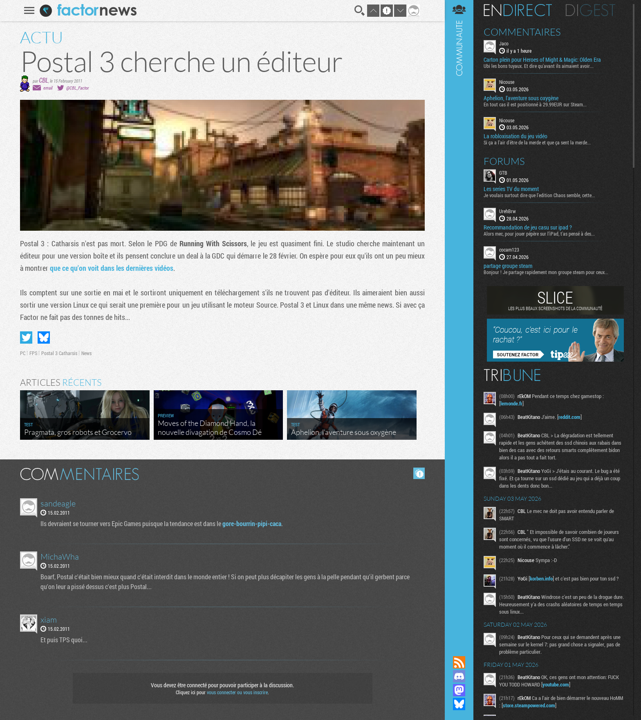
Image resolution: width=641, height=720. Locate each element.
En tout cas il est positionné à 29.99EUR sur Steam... (535, 104)
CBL (43, 80)
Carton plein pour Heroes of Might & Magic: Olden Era (542, 59)
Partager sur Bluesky (44, 337)
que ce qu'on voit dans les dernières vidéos (111, 268)
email (47, 88)
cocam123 (509, 249)
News (86, 353)
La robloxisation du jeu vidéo (515, 136)
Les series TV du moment (511, 189)
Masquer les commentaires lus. (419, 473)
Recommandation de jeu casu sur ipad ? (528, 227)
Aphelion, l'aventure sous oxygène (521, 98)
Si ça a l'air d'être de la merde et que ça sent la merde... (537, 142)
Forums (504, 161)
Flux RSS (459, 662)
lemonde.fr (511, 403)
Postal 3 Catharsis (59, 353)
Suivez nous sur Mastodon (459, 690)
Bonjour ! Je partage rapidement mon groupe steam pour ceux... (546, 272)
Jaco (504, 43)
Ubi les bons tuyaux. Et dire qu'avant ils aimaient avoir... (539, 66)
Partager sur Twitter (26, 337)
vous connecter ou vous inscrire (237, 692)
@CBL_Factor (77, 88)
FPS (33, 353)
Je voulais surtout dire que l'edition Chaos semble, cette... (539, 195)
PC (22, 353)
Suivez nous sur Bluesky (459, 704)
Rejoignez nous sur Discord (459, 676)
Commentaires (522, 32)
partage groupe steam (508, 266)
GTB (503, 172)
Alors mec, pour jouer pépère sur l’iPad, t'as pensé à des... (539, 233)
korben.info (541, 578)
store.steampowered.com (529, 705)
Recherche (360, 10)
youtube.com (555, 684)
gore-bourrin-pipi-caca (251, 523)
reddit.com (569, 417)
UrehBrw (507, 211)
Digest (590, 10)
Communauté (459, 320)
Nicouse (506, 82)
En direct (518, 10)
